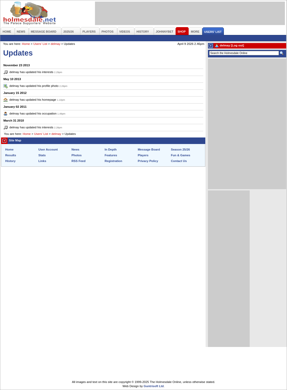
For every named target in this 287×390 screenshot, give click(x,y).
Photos (76, 155)
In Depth (111, 149)
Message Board (149, 149)
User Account (48, 149)
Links (42, 161)
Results (10, 155)
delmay (55, 43)
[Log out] (237, 45)
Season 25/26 (180, 149)
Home (26, 43)
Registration (113, 161)
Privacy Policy (148, 161)
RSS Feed (78, 161)
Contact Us (179, 161)
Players (143, 155)
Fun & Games (180, 155)
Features (111, 155)
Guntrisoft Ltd (154, 386)
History (10, 161)
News (75, 149)
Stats (42, 155)
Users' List (40, 43)
